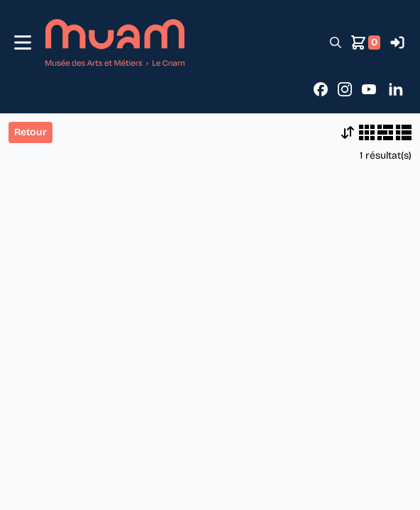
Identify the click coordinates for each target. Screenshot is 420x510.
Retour (30, 132)
